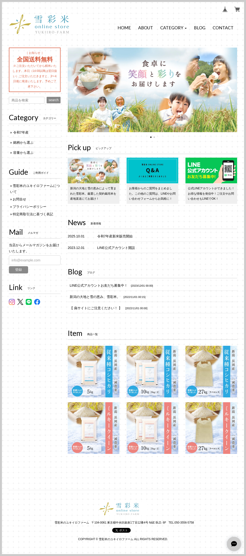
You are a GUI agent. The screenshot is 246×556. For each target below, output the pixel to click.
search (54, 100)
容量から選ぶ (23, 152)
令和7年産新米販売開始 (115, 236)
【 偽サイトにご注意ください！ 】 (96, 308)
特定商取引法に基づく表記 (33, 214)
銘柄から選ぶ (23, 142)
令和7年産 (21, 132)
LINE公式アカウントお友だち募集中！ (99, 285)
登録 (18, 270)
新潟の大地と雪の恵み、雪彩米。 (95, 297)
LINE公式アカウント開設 (116, 248)
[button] (173, 28)
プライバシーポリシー (29, 207)
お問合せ (19, 199)
